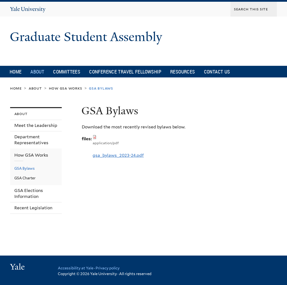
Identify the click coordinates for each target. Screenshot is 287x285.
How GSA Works (65, 88)
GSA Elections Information (28, 193)
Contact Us (217, 71)
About (37, 71)
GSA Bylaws (24, 168)
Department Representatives (31, 139)
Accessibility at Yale (75, 268)
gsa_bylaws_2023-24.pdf (118, 155)
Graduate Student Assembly (87, 37)
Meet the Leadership (35, 125)
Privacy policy (108, 268)
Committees (66, 71)
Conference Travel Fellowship (125, 71)
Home (16, 71)
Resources (182, 71)
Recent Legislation (33, 207)
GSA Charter (25, 178)
